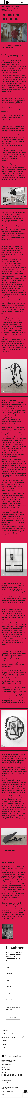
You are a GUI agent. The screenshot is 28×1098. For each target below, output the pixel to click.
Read (12, 6)
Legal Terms (4, 1088)
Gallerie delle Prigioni (8, 1037)
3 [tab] (9, 203)
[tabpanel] (14, 196)
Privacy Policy (10, 1009)
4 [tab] (12, 574)
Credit (2, 1094)
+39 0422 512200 (5, 1069)
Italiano (3, 1082)
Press (3, 1048)
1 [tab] (3, 203)
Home (2, 6)
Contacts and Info (7, 1034)
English (8, 1082)
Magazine (17, 6)
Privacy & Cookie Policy (7, 1091)
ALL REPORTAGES (8, 851)
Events (3, 1044)
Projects (8, 6)
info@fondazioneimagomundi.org (9, 1068)
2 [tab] (6, 203)
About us (4, 1031)
